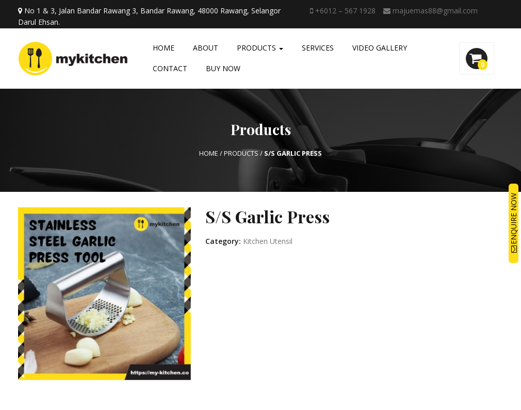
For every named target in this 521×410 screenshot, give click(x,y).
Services (318, 48)
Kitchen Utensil (267, 241)
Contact (170, 68)
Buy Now (223, 68)
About (205, 48)
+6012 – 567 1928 (343, 10)
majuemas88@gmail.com (430, 10)
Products (260, 48)
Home (163, 48)
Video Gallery (379, 48)
